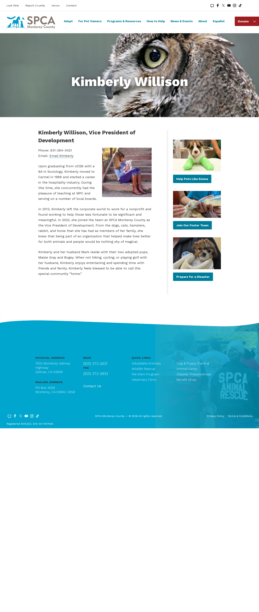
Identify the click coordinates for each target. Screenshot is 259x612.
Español (219, 21)
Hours (56, 5)
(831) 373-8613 (95, 374)
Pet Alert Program (145, 374)
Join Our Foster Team (192, 225)
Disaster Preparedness (194, 374)
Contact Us (92, 386)
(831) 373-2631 (95, 364)
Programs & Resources (124, 21)
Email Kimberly (61, 156)
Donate (243, 21)
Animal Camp (187, 369)
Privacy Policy (215, 416)
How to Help (156, 21)
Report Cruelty (35, 5)
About (202, 21)
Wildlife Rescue (143, 369)
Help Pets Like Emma (192, 179)
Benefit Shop (186, 380)
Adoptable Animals (146, 363)
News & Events (182, 21)
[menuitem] (68, 24)
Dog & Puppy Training (193, 363)
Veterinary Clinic (144, 380)
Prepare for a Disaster (193, 276)
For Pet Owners (90, 21)
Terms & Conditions (240, 416)
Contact (71, 5)
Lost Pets (13, 5)
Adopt (68, 21)
